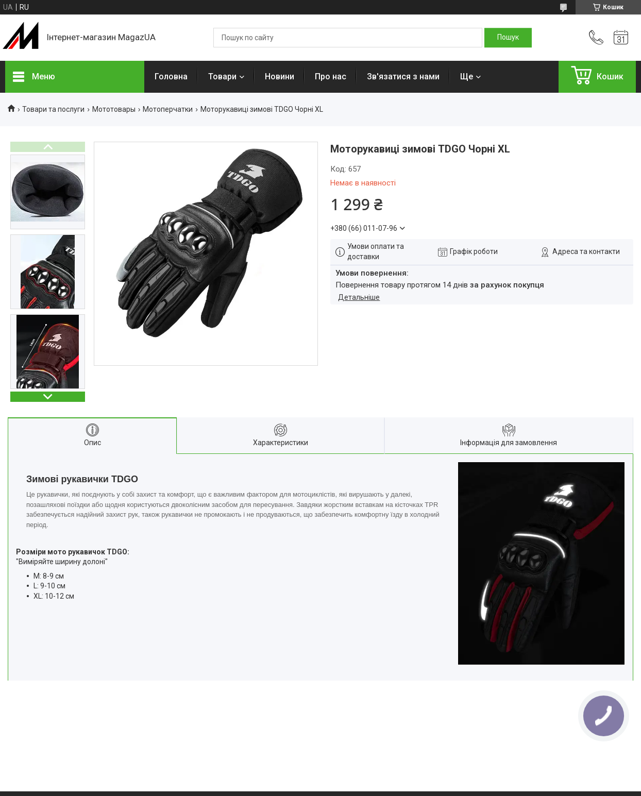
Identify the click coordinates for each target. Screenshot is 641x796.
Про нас (330, 76)
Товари (222, 76)
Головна (171, 76)
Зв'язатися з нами (403, 76)
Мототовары (114, 109)
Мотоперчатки (168, 109)
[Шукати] (508, 37)
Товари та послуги (53, 109)
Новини (279, 76)
